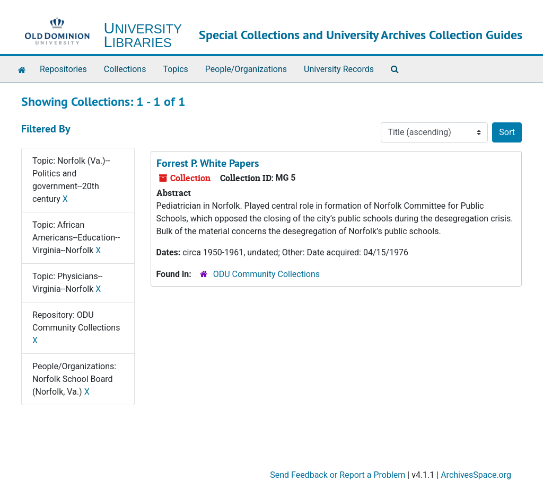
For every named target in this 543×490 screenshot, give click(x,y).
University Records (339, 69)
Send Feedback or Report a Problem (337, 475)
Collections (125, 69)
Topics (175, 69)
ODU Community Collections (266, 274)
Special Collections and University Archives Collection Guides (360, 34)
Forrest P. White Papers (207, 163)
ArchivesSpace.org (476, 475)
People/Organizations (246, 69)
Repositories (63, 69)
